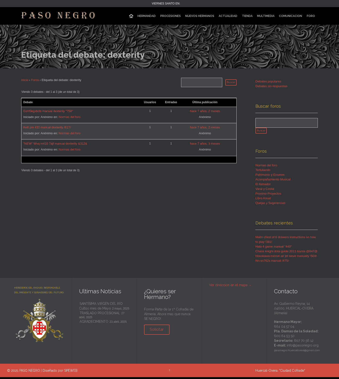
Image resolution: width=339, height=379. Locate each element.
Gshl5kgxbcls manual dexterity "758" (48, 111)
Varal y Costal (264, 190)
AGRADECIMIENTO (94, 323)
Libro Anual (263, 200)
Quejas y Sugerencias (270, 205)
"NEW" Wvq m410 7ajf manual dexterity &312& (55, 143)
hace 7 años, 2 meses (205, 111)
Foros (35, 80)
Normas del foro (69, 117)
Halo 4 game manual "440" (273, 248)
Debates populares (268, 81)
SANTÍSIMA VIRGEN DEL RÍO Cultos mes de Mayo (101, 308)
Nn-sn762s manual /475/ (272, 262)
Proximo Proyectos (268, 195)
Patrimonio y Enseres (270, 176)
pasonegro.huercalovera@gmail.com (297, 352)
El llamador (263, 186)
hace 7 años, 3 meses (205, 143)
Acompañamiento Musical (273, 181)
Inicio (24, 80)
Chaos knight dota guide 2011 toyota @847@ (286, 253)
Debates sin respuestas (271, 86)
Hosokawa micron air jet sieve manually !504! (286, 258)
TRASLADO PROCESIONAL (100, 315)
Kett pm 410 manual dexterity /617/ (47, 127)
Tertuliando (262, 172)
